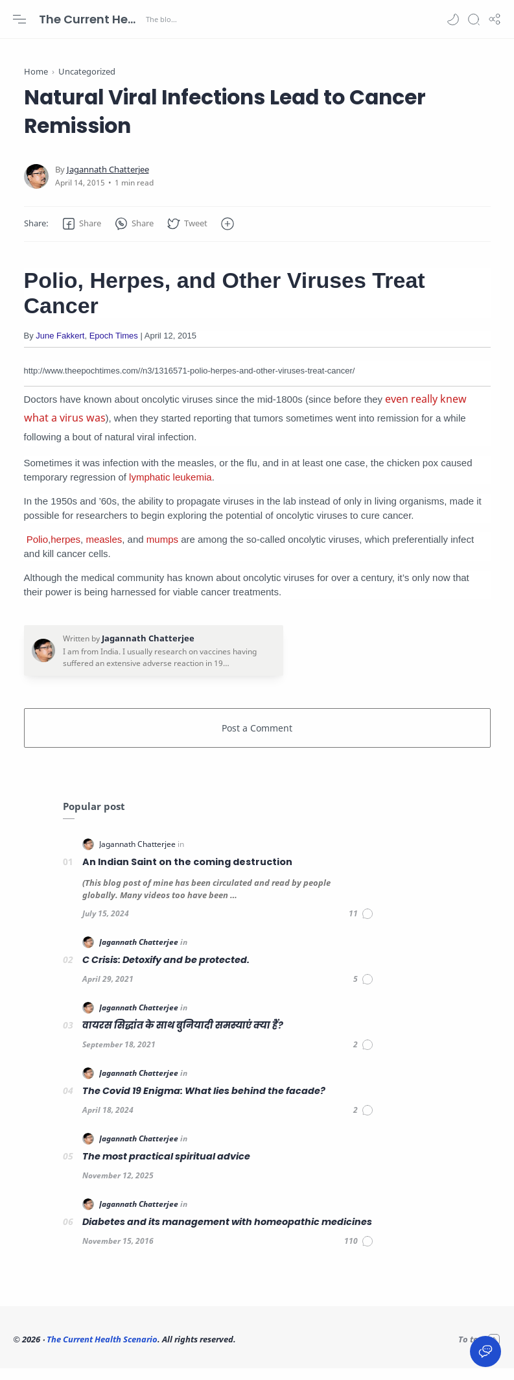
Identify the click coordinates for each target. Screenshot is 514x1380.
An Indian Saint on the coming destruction (187, 873)
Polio (37, 550)
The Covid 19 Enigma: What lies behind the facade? (203, 1102)
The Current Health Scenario (91, 19)
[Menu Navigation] (19, 19)
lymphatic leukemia (170, 488)
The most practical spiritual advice (166, 1167)
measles (104, 550)
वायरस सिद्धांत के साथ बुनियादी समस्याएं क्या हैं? (182, 1036)
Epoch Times (113, 347)
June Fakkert (60, 347)
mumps (162, 550)
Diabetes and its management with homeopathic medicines (227, 1233)
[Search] (473, 19)
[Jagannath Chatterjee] (108, 181)
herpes (65, 550)
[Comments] (361, 925)
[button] (453, 19)
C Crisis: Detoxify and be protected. (166, 971)
